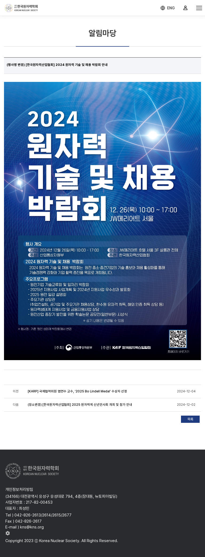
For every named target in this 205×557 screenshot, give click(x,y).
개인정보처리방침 (19, 489)
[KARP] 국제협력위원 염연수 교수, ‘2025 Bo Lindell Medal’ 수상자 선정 (77, 391)
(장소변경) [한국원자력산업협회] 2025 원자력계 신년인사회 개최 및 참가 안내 (80, 405)
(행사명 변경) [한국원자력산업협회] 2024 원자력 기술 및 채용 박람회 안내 (57, 65)
